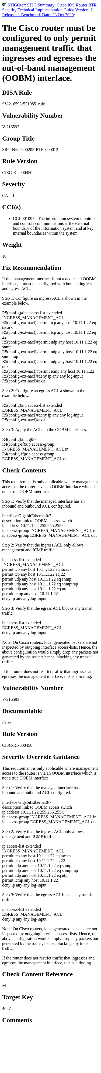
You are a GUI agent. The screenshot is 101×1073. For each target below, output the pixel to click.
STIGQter (16, 5)
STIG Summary (40, 5)
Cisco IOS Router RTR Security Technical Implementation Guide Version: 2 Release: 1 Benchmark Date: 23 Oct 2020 (49, 10)
